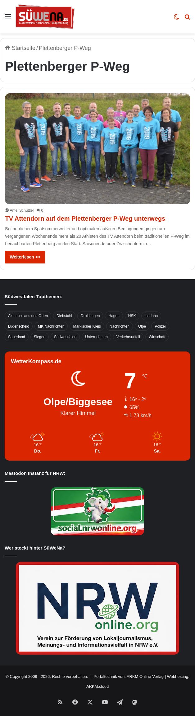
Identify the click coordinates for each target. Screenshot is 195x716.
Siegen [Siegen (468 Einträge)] (39, 337)
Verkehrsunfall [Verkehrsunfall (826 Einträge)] (128, 337)
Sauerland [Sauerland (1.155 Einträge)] (16, 337)
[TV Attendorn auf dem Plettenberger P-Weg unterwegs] (97, 149)
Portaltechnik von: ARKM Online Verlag (129, 676)
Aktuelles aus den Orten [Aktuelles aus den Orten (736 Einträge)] (28, 316)
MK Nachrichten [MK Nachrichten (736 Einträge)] (51, 326)
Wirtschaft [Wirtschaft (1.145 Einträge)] (157, 337)
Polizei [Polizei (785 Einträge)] (160, 326)
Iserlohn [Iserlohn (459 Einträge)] (151, 316)
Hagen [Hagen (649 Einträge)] (113, 316)
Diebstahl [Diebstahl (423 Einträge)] (64, 316)
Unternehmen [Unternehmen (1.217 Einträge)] (96, 337)
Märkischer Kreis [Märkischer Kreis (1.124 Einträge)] (87, 326)
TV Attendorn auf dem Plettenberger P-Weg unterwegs (85, 218)
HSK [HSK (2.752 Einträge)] (132, 316)
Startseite (20, 48)
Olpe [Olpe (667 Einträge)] (142, 326)
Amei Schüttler (22, 210)
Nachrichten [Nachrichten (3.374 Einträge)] (119, 326)
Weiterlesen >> (25, 256)
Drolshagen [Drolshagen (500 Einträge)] (90, 316)
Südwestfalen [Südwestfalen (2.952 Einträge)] (65, 337)
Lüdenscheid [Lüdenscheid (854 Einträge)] (18, 326)
